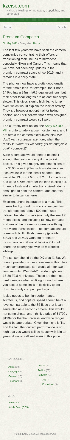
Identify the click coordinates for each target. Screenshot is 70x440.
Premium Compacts (21, 37)
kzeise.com (16, 6)
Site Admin (14, 402)
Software (42, 375)
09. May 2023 (10, 43)
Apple (11, 366)
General (12, 376)
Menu (7, 27)
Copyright (13, 371)
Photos (36, 43)
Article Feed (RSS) (18, 407)
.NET (45, 379)
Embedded (48, 384)
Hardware (13, 381)
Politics (41, 370)
